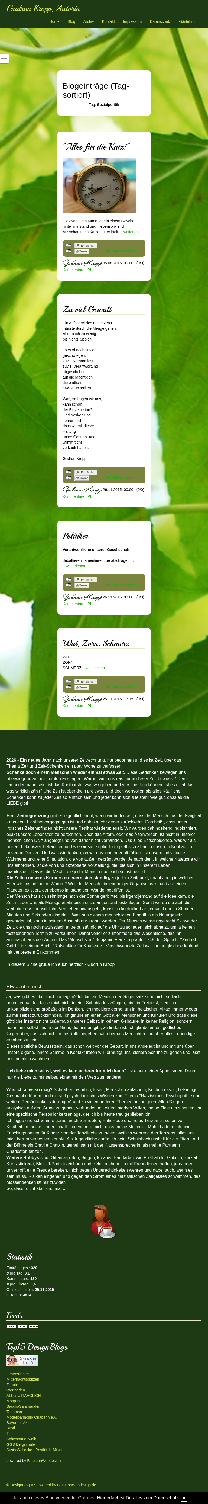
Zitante (12, 1385)
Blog (71, 21)
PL (89, 270)
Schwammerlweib (21, 1439)
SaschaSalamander (23, 1406)
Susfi (10, 1428)
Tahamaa (14, 1412)
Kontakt (108, 21)
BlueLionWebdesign (44, 1460)
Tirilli (10, 1433)
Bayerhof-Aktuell (20, 1422)
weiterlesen (133, 232)
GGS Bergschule (20, 1444)
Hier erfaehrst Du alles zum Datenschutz (137, 1497)
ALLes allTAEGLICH (23, 1395)
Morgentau (15, 1401)
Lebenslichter (17, 1374)
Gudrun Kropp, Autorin (43, 8)
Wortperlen (15, 1390)
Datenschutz (160, 21)
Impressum (132, 21)
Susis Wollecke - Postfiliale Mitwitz (35, 1450)
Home (54, 21)
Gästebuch (188, 21)
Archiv (88, 21)
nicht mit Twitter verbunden (69, 251)
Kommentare (73, 270)
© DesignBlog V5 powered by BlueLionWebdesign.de (51, 1485)
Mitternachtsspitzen (22, 1379)
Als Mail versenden (122, 251)
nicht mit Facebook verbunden (69, 245)
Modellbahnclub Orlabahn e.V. (31, 1417)
